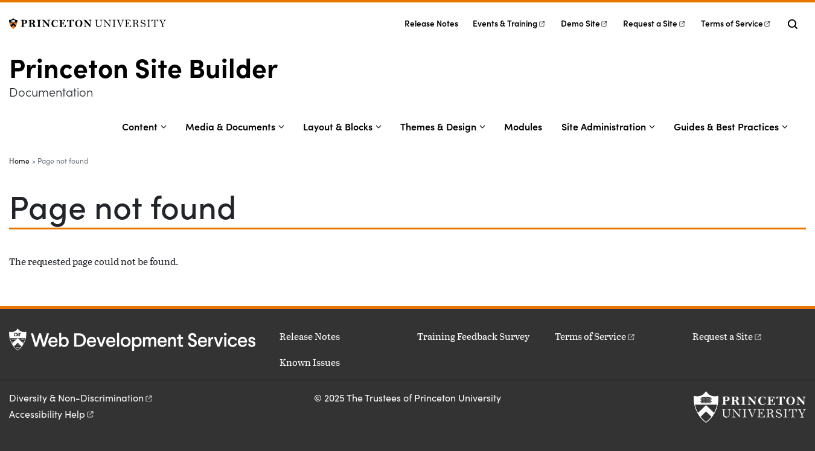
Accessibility (52, 414)
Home (19, 160)
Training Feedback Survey (473, 336)
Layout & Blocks (337, 126)
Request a (654, 23)
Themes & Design (438, 126)
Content (140, 126)
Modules (523, 126)
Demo (585, 23)
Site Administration (603, 126)
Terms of (736, 23)
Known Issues (310, 362)
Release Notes (431, 23)
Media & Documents (230, 126)
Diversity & (81, 397)
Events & (509, 23)
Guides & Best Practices (726, 126)
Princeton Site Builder (143, 66)
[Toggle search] (792, 24)
